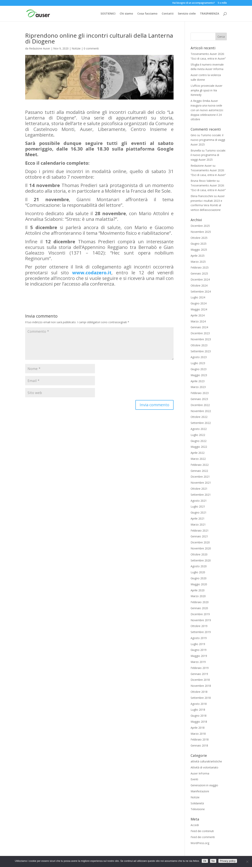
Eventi (194, 779)
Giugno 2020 (198, 578)
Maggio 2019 (199, 656)
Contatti (168, 13)
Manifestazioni (200, 791)
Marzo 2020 (198, 596)
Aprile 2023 (198, 381)
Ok (204, 860)
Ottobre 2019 (199, 626)
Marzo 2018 (198, 733)
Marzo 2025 (198, 261)
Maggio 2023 (199, 375)
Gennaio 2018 (199, 745)
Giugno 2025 (198, 243)
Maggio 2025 (199, 249)
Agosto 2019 (199, 638)
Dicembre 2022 (200, 405)
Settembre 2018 (201, 698)
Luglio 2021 (198, 506)
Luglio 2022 (198, 435)
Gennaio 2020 (199, 608)
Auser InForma (200, 773)
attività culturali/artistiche (206, 761)
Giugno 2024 (198, 303)
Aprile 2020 (198, 590)
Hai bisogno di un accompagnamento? (193, 3)
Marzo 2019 (198, 662)
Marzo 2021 (198, 524)
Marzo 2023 (198, 387)
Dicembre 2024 (200, 279)
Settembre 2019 (201, 632)
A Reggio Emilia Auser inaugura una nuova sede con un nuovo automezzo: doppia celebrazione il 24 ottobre (207, 110)
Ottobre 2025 (199, 238)
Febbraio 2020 (200, 602)
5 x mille (222, 3)
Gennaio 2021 (199, 536)
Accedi (195, 825)
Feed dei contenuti (202, 831)
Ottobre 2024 (199, 285)
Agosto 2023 (199, 357)
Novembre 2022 (201, 411)
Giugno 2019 (198, 650)
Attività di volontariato (204, 767)
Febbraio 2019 (200, 668)
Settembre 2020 (201, 560)
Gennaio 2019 (199, 674)
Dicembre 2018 (200, 680)
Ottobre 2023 (199, 345)
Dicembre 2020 (200, 542)
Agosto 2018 (199, 704)
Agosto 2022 (199, 429)
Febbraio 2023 (200, 393)
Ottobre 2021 (199, 488)
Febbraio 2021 (200, 530)
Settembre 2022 (201, 423)
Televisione (198, 809)
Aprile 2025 (198, 255)
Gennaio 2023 (199, 399)
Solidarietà (197, 803)
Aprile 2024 (198, 315)
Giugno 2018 (198, 715)
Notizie (76, 48)
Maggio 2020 (199, 584)
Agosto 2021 (199, 500)
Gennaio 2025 (199, 273)
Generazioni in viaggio (204, 785)
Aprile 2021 (198, 518)
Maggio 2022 (199, 447)
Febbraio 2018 (200, 739)
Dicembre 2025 (200, 226)
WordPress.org (200, 843)
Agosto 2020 (199, 566)
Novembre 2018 (201, 686)
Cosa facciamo (147, 13)
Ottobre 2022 (199, 417)
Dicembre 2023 (200, 333)
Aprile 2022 (198, 453)
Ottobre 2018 (199, 692)
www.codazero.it (91, 272)
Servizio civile (187, 13)
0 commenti (91, 48)
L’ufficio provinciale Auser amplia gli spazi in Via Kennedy (206, 90)
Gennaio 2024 (199, 327)
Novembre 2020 (201, 548)
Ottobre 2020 (199, 554)
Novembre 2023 (201, 339)
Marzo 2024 (198, 321)
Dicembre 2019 (200, 614)
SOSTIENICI (108, 13)
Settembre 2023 (201, 351)
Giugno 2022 (198, 441)
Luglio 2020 (198, 572)
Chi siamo (126, 13)
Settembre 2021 (201, 494)
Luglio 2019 (198, 644)
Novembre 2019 (201, 620)
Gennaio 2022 (199, 471)
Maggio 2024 (199, 309)
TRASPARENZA (209, 13)
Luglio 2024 (198, 297)
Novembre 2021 (201, 482)
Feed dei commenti (203, 837)
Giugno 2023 (198, 369)
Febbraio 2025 (200, 267)
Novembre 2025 (201, 232)
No (213, 860)
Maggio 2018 (199, 721)
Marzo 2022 (198, 459)
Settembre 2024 (201, 291)
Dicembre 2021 (200, 476)
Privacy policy (228, 860)
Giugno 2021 (198, 512)
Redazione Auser (39, 48)
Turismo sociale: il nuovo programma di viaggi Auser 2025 (208, 139)
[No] (247, 862)
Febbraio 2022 (200, 465)
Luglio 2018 (198, 709)
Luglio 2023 (198, 363)
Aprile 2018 (198, 727)
